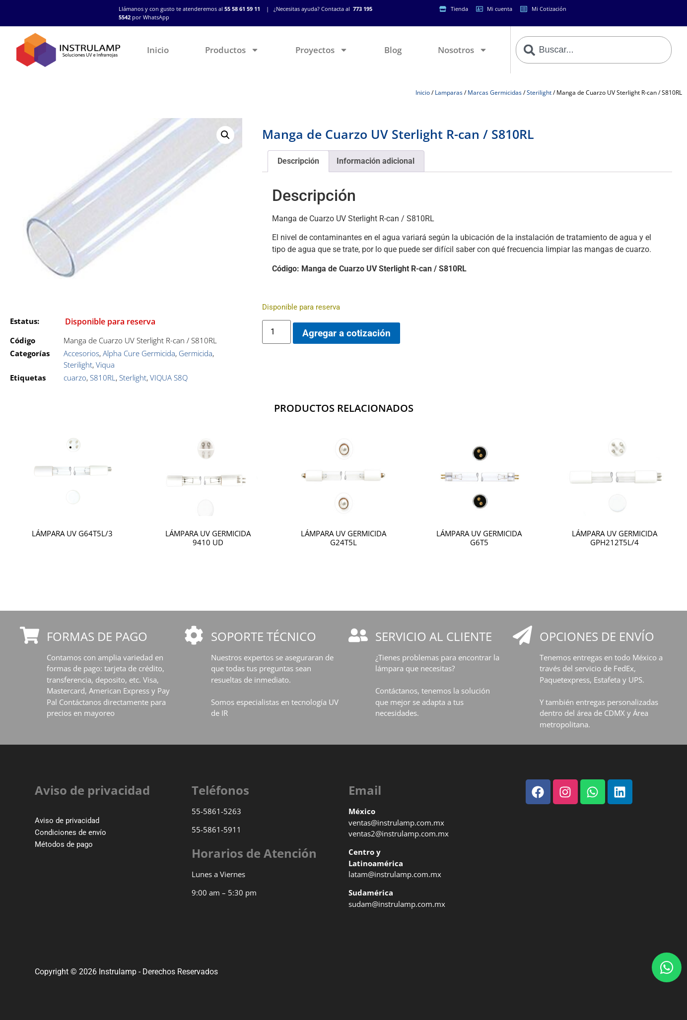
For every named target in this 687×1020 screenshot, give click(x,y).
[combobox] (594, 50)
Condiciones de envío (70, 832)
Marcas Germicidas (495, 92)
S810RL (103, 377)
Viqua (105, 365)
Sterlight (132, 377)
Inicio (158, 50)
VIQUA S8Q (169, 377)
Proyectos (321, 50)
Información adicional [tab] (375, 161)
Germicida (195, 353)
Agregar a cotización (346, 333)
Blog (393, 50)
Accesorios (81, 353)
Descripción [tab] (298, 161)
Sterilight (539, 92)
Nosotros (462, 50)
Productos (232, 50)
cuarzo (75, 377)
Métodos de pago (64, 844)
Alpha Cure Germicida (139, 353)
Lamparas (449, 92)
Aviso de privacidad (67, 820)
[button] (225, 135)
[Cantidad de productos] (276, 332)
